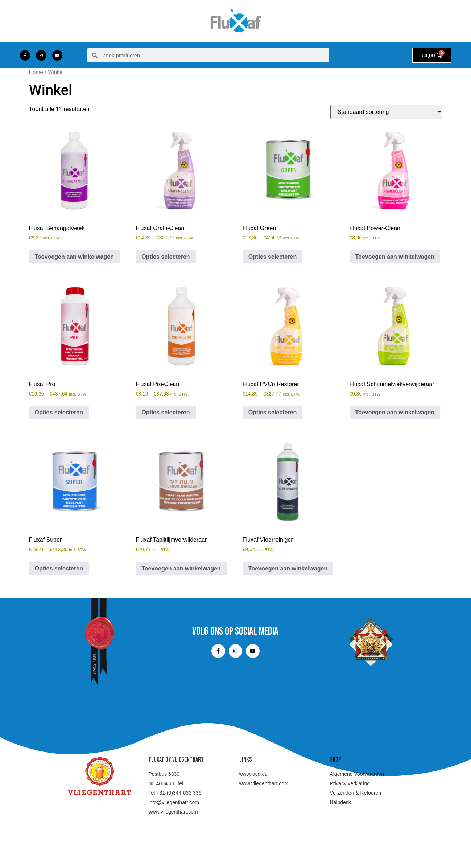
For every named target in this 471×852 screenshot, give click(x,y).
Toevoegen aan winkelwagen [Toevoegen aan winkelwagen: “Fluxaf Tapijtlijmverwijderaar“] (180, 568)
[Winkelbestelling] (386, 112)
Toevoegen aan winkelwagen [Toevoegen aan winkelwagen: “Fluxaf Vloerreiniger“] (287, 568)
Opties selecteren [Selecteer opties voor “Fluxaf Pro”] (59, 412)
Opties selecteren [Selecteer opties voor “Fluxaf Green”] (272, 257)
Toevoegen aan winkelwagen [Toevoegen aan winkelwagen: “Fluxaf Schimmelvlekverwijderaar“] (394, 412)
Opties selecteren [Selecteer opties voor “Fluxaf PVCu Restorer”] (272, 412)
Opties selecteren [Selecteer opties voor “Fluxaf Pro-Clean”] (165, 412)
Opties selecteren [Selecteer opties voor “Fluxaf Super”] (59, 568)
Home (36, 72)
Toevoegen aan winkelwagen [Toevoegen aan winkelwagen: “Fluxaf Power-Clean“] (394, 257)
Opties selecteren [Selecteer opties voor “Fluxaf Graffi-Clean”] (165, 257)
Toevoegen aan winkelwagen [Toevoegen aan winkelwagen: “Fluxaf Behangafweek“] (74, 257)
